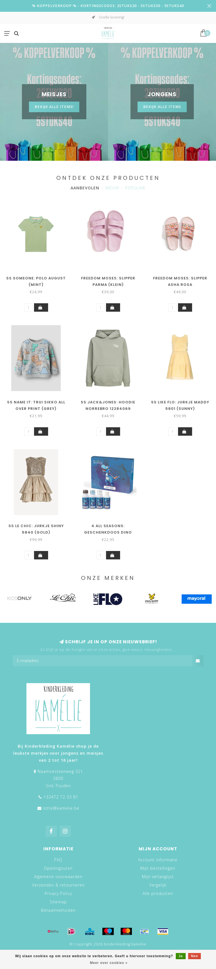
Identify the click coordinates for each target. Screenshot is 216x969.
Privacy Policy (58, 893)
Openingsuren (58, 868)
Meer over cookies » (109, 963)
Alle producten (158, 893)
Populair (135, 187)
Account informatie (157, 859)
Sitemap (58, 901)
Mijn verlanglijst (158, 876)
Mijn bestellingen (157, 868)
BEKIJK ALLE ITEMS (162, 106)
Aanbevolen (85, 187)
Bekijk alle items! (54, 106)
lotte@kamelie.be (61, 808)
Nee (194, 956)
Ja (181, 956)
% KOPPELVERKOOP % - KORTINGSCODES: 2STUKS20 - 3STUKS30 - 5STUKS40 (108, 5)
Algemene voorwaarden (58, 876)
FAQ (58, 859)
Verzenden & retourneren (58, 885)
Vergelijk (157, 885)
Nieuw (112, 187)
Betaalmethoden (58, 910)
